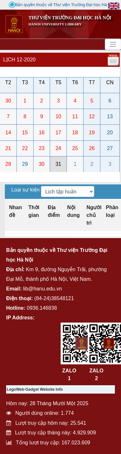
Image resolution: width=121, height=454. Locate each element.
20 (110, 132)
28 (8, 164)
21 (8, 148)
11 (75, 116)
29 (25, 164)
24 (58, 148)
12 (92, 116)
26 (92, 148)
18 (75, 132)
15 (25, 132)
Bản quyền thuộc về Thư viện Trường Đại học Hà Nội (62, 5)
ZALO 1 (69, 374)
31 (58, 164)
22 (25, 148)
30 (8, 100)
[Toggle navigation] (113, 44)
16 (42, 132)
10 (58, 116)
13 (110, 116)
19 (92, 132)
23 (42, 148)
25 (75, 148)
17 (58, 132)
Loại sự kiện (26, 189)
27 (110, 148)
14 (8, 132)
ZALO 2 (96, 374)
